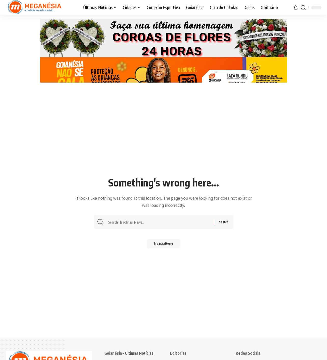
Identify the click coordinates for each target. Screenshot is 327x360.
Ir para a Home (163, 244)
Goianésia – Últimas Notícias (129, 353)
